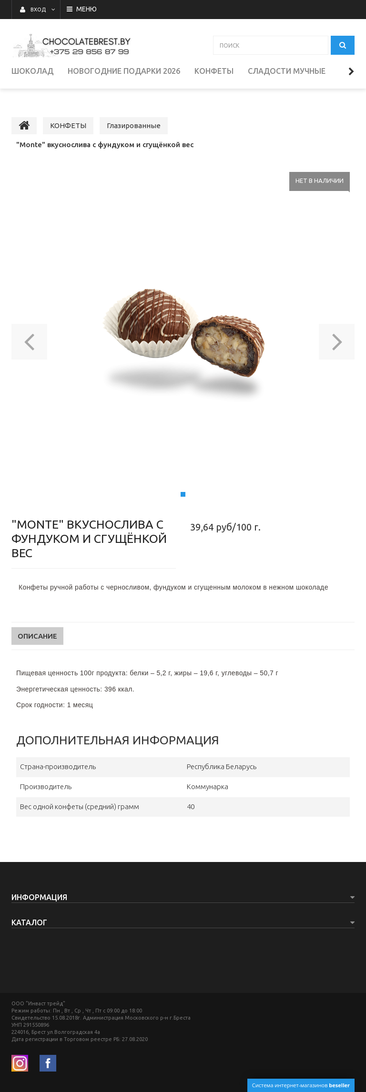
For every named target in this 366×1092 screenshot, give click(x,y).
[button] (29, 331)
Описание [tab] (37, 629)
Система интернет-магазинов (301, 1085)
